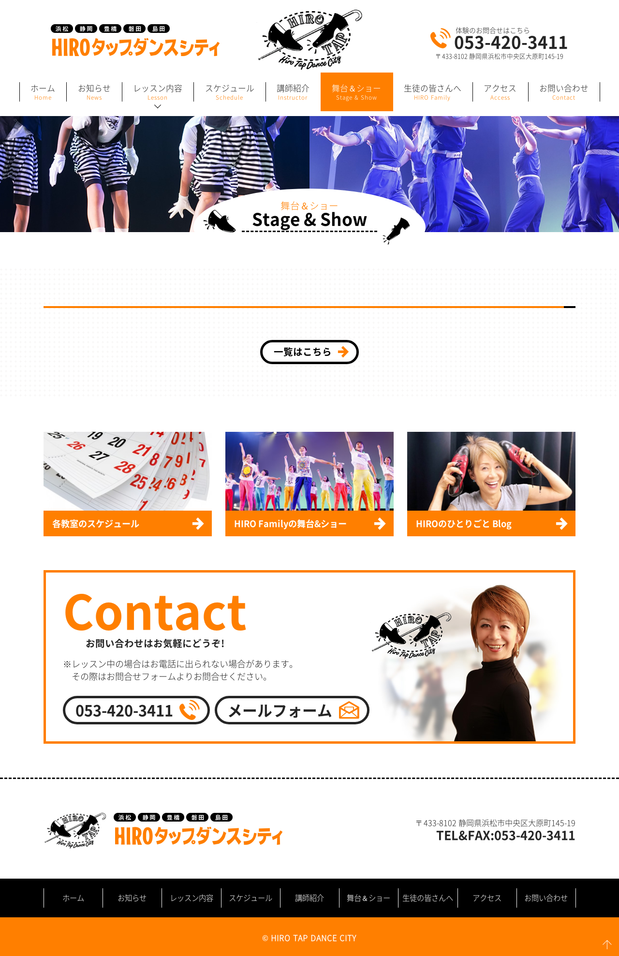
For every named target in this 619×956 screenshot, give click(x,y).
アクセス (486, 897)
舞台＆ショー (368, 897)
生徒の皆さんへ (427, 897)
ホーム (73, 897)
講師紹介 (309, 897)
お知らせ (132, 897)
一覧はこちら (303, 351)
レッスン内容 (191, 897)
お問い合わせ (546, 897)
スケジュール (250, 897)
